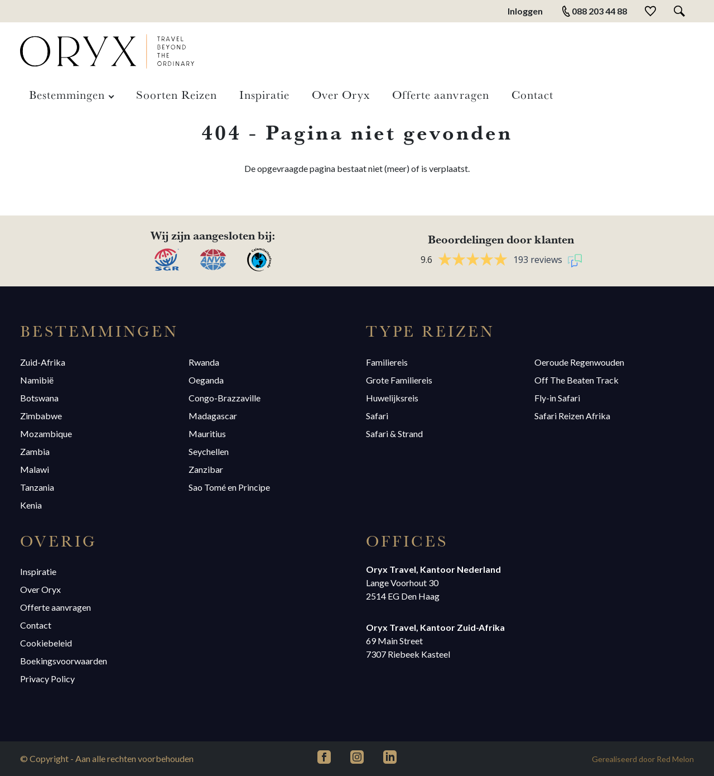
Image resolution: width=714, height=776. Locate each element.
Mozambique (46, 433)
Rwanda (204, 362)
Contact (532, 94)
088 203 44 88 (594, 11)
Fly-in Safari (557, 397)
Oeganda (206, 380)
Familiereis (387, 362)
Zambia (35, 451)
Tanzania (37, 487)
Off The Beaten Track (576, 380)
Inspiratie (264, 94)
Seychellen (209, 451)
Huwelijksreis (392, 397)
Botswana (39, 397)
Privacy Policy (47, 678)
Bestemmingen (67, 94)
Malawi (34, 469)
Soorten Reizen (176, 94)
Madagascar (213, 415)
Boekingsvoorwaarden (63, 660)
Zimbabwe (41, 415)
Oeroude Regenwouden (579, 362)
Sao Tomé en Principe (229, 487)
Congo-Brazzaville (224, 397)
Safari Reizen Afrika (572, 415)
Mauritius (207, 433)
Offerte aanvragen (440, 94)
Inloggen (525, 11)
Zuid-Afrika (42, 362)
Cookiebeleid (46, 643)
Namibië (37, 380)
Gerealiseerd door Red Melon (643, 759)
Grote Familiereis (399, 380)
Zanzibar (206, 469)
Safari (377, 415)
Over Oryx (341, 94)
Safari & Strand (394, 433)
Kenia (31, 505)
